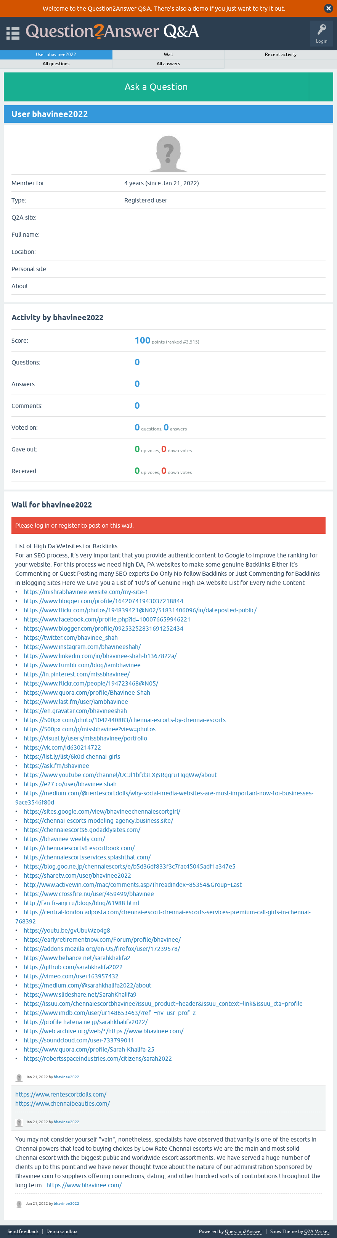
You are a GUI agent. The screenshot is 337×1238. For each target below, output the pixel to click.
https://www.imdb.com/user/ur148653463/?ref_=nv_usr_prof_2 (110, 1012)
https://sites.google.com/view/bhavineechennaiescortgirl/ (102, 811)
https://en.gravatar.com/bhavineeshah (75, 710)
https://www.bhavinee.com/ (84, 1185)
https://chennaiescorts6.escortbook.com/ (79, 848)
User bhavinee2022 (56, 54)
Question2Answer (243, 1231)
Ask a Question (156, 87)
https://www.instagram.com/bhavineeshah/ (82, 646)
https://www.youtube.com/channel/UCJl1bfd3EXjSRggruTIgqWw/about (120, 774)
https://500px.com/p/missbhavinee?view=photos (90, 729)
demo (200, 8)
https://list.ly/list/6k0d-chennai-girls (72, 756)
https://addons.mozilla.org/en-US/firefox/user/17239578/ (102, 948)
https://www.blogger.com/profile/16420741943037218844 (103, 600)
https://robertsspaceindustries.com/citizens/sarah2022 (98, 1058)
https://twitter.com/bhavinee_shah (71, 637)
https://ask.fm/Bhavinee (56, 765)
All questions (56, 63)
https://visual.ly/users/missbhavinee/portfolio (85, 738)
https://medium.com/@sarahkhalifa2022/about (87, 985)
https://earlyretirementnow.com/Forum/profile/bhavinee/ (102, 939)
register (69, 525)
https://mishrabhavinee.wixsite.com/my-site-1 (86, 591)
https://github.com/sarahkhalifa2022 (73, 966)
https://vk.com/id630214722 (62, 747)
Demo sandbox (62, 1231)
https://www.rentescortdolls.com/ (60, 1094)
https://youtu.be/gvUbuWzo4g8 (67, 930)
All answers (168, 63)
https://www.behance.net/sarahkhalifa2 (77, 957)
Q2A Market (316, 1231)
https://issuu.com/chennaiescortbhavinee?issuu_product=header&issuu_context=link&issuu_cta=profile (163, 1003)
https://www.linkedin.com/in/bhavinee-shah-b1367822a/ (100, 655)
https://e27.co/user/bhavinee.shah (70, 783)
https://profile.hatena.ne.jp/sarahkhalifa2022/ (86, 1021)
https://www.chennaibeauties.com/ (62, 1103)
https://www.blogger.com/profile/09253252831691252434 (103, 628)
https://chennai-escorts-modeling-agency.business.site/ (98, 820)
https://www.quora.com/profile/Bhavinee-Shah (87, 692)
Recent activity (281, 54)
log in (42, 525)
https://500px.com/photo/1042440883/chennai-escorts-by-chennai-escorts (125, 719)
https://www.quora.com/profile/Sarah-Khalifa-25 (89, 1049)
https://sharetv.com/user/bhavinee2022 (77, 875)
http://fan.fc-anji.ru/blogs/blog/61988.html (81, 902)
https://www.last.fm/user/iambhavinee (76, 701)
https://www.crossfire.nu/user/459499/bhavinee (89, 893)
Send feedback (23, 1231)
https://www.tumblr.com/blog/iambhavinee (82, 665)
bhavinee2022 (66, 1077)
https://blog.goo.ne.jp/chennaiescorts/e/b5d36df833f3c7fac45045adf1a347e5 (130, 866)
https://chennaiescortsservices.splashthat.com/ (87, 857)
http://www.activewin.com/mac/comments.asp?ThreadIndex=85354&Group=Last (133, 884)
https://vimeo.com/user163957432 (71, 976)
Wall (168, 54)
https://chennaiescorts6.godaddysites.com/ (82, 829)
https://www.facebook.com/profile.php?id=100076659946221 (107, 619)
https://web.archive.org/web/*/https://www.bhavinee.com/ (103, 1031)
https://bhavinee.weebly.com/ (64, 838)
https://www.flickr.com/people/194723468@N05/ (91, 683)
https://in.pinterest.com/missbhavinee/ (77, 674)
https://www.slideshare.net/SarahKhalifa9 (80, 994)
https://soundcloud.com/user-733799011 (79, 1040)
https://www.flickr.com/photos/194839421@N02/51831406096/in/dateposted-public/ (140, 610)
